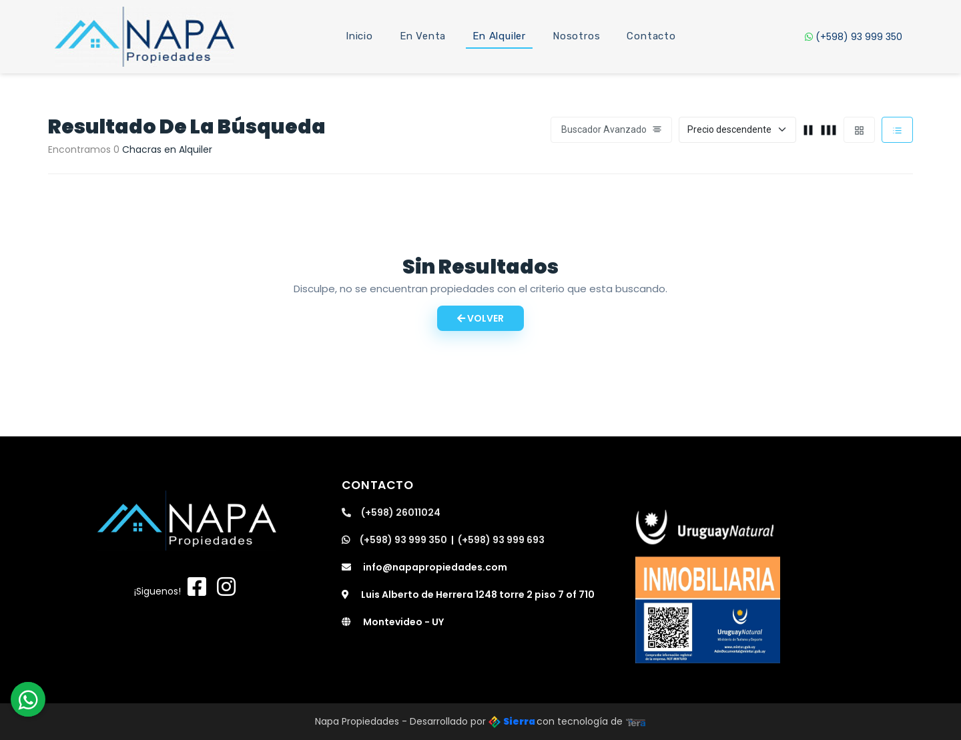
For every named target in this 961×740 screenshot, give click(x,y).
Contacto (651, 36)
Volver (480, 318)
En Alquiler (499, 36)
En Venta (423, 36)
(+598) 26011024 (391, 512)
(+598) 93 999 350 (853, 36)
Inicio (359, 36)
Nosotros (576, 36)
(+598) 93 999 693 (501, 539)
